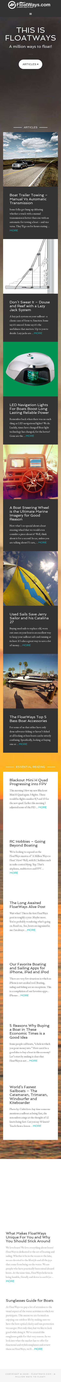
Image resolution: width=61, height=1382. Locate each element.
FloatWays (30, 5)
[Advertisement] (30, 94)
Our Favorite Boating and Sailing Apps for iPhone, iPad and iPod (29, 968)
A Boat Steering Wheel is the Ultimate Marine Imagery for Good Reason (29, 513)
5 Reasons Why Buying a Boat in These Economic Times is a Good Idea (29, 1031)
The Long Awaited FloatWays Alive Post (27, 905)
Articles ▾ (30, 64)
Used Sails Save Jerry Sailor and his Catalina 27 (29, 618)
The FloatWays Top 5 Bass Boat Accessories (28, 719)
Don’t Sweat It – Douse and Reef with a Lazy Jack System (30, 306)
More (14, 230)
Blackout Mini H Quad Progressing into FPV (29, 782)
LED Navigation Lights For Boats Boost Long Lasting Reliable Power (29, 409)
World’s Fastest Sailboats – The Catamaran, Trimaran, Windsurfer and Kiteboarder (29, 1095)
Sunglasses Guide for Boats (29, 1300)
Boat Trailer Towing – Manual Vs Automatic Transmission (29, 199)
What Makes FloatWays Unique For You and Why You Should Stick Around (28, 1237)
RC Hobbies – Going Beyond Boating (27, 843)
